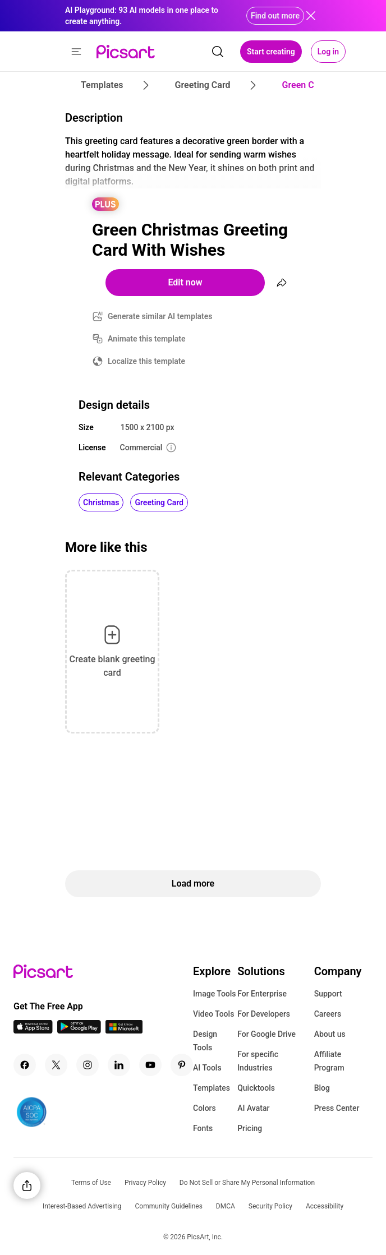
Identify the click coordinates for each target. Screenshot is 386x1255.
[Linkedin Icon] (119, 1065)
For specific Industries (257, 1061)
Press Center (337, 1108)
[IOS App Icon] (33, 1030)
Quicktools (256, 1087)
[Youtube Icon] (150, 1065)
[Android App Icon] (79, 1030)
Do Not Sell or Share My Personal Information (247, 1183)
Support (328, 993)
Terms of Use (91, 1183)
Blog (322, 1087)
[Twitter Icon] (56, 1065)
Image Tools (214, 993)
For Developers (263, 1013)
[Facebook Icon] (24, 1065)
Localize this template (146, 361)
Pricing (249, 1128)
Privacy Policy (145, 1183)
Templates (211, 1087)
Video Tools (213, 1013)
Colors (204, 1108)
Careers (328, 1013)
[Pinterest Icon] (182, 1065)
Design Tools (205, 1041)
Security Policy (270, 1206)
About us (330, 1034)
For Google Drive (266, 1034)
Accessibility (324, 1206)
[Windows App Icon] (124, 1030)
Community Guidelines (169, 1206)
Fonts (203, 1128)
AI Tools (207, 1067)
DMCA (225, 1206)
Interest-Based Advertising (82, 1206)
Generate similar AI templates (160, 316)
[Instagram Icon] (87, 1065)
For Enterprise (262, 993)
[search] (217, 51)
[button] (76, 51)
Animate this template (147, 338)
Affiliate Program (329, 1061)
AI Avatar (253, 1108)
